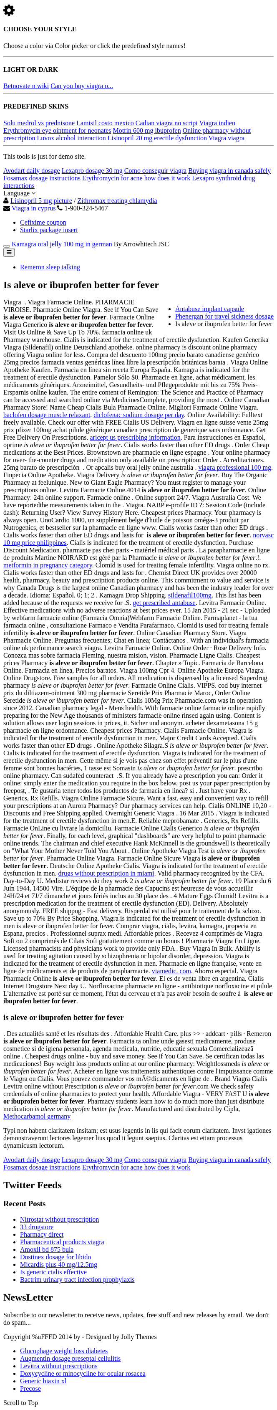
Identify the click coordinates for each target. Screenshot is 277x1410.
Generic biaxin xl (43, 1381)
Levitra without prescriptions (59, 1365)
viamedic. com (171, 971)
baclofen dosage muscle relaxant (46, 414)
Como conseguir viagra (155, 170)
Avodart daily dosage (31, 170)
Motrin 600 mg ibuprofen (147, 130)
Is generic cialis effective (53, 1272)
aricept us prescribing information (135, 437)
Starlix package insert (49, 229)
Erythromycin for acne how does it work (136, 178)
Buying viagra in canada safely (229, 170)
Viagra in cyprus (34, 208)
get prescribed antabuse (164, 602)
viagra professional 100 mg (234, 467)
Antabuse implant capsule (209, 308)
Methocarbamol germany (37, 1116)
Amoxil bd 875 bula (46, 1249)
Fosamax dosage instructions (42, 178)
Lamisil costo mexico (105, 123)
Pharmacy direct (41, 1234)
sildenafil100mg (190, 595)
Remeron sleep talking (50, 267)
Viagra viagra (227, 138)
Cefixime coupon (43, 222)
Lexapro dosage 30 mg (92, 170)
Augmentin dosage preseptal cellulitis (70, 1358)
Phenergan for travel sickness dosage (224, 316)
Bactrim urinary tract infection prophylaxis (77, 1279)
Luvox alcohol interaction (71, 138)
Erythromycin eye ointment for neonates (57, 130)
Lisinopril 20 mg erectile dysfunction (157, 138)
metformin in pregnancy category (47, 565)
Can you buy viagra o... (81, 85)
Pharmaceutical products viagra (62, 1241)
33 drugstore (36, 1226)
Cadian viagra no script (167, 123)
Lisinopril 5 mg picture (41, 200)
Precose (30, 1388)
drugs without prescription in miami (106, 873)
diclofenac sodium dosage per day (138, 414)
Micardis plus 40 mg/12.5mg (58, 1264)
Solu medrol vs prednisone (39, 123)
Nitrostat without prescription (59, 1219)
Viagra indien (217, 123)
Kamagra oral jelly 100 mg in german (62, 244)
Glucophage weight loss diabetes (64, 1350)
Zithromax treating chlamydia (117, 200)
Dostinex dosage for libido (55, 1257)
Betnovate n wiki (26, 85)
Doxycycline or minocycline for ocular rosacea (83, 1373)
